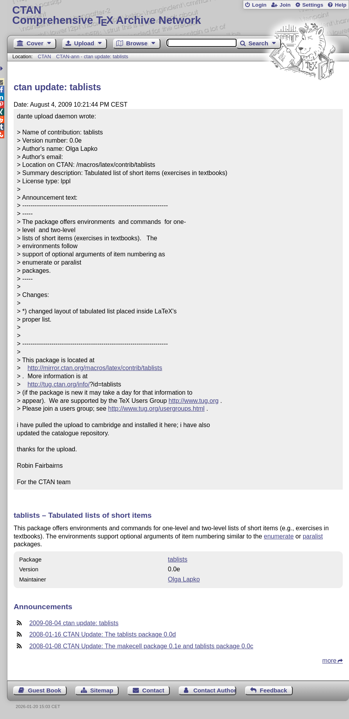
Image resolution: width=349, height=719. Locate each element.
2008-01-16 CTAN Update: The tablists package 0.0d (102, 634)
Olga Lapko (184, 579)
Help (341, 5)
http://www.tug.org (194, 400)
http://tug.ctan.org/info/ (58, 384)
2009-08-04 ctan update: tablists (74, 623)
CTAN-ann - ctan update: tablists (92, 56)
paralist (313, 536)
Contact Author (214, 690)
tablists (177, 559)
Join (285, 5)
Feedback (273, 690)
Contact (153, 690)
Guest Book (44, 690)
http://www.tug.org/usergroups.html (156, 408)
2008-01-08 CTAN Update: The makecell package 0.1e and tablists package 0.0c (141, 646)
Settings (312, 5)
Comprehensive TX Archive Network (178, 15)
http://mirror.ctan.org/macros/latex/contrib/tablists (94, 368)
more (329, 660)
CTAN (44, 56)
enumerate (279, 536)
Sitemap (101, 690)
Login (259, 5)
